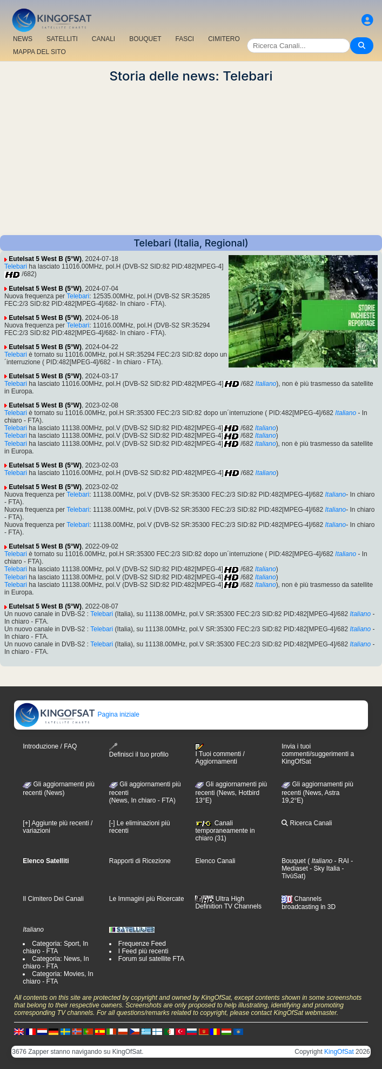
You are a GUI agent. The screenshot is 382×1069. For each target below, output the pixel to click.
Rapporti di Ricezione (140, 861)
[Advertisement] (191, 159)
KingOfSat (339, 1051)
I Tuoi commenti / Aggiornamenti (219, 754)
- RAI (340, 861)
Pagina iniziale (77, 714)
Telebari (15, 266)
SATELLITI (62, 39)
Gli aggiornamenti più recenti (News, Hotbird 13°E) (231, 792)
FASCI (185, 39)
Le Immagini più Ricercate (146, 899)
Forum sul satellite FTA (151, 959)
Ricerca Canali (307, 823)
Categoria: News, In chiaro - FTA (56, 962)
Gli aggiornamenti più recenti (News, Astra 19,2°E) (317, 792)
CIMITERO (224, 39)
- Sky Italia (324, 868)
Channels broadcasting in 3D (309, 903)
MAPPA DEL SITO (39, 52)
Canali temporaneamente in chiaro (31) (224, 830)
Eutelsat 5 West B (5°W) (45, 259)
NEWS (22, 39)
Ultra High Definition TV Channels (228, 902)
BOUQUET (145, 39)
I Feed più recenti (143, 951)
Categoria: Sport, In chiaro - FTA (55, 947)
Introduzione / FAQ (50, 746)
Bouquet (294, 861)
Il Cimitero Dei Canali (53, 899)
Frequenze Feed (142, 943)
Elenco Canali (215, 861)
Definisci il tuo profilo (139, 750)
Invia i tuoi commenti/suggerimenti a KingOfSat (318, 754)
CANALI (103, 39)
